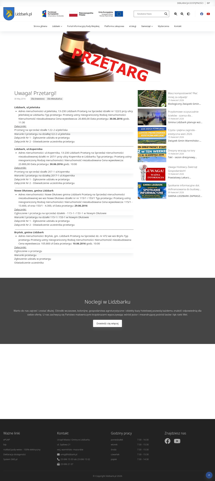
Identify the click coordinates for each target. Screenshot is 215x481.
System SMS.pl (10, 459)
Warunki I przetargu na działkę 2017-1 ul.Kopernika (44, 175)
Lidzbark (57, 26)
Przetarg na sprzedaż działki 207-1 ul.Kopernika (42, 171)
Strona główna (40, 26)
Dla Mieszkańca (54, 98)
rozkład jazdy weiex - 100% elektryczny (21, 449)
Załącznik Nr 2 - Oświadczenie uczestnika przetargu (44, 141)
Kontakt (177, 26)
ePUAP (6, 439)
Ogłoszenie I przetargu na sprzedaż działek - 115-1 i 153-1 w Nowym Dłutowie (60, 213)
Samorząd (147, 26)
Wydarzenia (163, 26)
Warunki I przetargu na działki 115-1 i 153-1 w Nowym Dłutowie (51, 217)
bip (208, 3)
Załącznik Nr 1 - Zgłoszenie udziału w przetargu (42, 137)
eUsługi (132, 26)
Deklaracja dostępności (190, 3)
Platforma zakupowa (114, 26)
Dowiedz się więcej (107, 323)
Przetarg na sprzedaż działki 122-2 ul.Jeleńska (41, 130)
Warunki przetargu (25, 255)
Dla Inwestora (37, 98)
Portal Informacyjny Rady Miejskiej (83, 26)
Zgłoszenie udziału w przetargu (32, 258)
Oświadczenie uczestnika (29, 262)
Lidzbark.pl (17, 13)
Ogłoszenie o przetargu (28, 251)
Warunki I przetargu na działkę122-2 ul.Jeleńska (42, 134)
